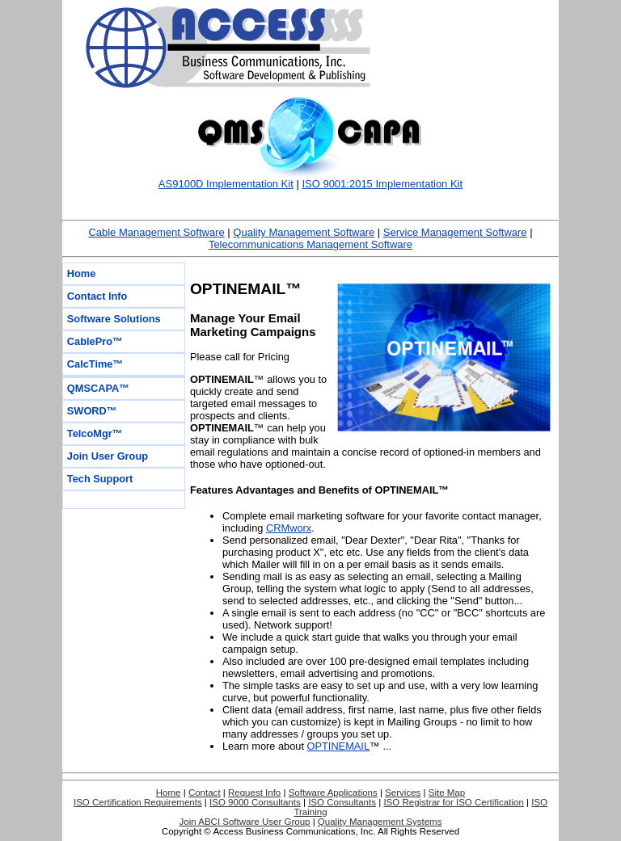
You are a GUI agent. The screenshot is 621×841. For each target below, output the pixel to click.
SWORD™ (92, 411)
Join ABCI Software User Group (245, 821)
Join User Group (107, 456)
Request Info (254, 792)
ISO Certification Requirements (138, 802)
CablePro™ (95, 341)
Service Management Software (455, 232)
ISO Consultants (342, 802)
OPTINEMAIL (338, 746)
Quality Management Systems (380, 821)
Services (402, 792)
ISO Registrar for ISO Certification (453, 802)
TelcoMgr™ (95, 433)
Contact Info (97, 296)
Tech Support (100, 479)
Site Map (447, 792)
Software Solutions (114, 319)
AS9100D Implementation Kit (226, 184)
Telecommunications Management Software (310, 244)
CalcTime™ (95, 364)
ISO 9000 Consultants (255, 802)
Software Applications (333, 792)
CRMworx (288, 528)
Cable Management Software (156, 232)
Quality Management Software (303, 232)
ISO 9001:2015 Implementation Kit (382, 184)
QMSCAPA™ (98, 388)
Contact (204, 792)
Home (81, 273)
